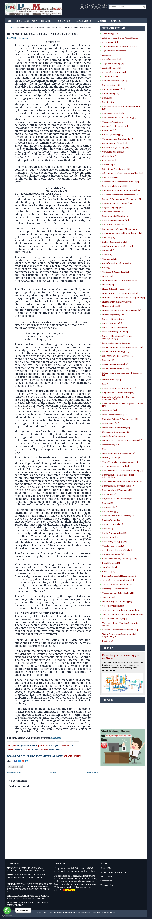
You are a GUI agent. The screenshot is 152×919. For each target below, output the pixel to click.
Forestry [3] (108, 250)
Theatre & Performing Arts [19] (117, 584)
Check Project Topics (27, 20)
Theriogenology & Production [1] (118, 593)
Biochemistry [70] (111, 85)
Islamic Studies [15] (111, 380)
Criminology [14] (110, 156)
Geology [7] (107, 267)
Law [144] (106, 384)
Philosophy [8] (109, 494)
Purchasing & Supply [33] (114, 542)
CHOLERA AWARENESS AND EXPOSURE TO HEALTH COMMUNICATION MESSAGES (28, 897)
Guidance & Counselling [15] (115, 272)
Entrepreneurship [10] (113, 212)
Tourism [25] (108, 597)
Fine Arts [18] (108, 238)
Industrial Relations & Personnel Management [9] (117, 337)
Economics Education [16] (114, 186)
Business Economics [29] (114, 113)
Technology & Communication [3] (118, 580)
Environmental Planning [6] (115, 216)
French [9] (107, 255)
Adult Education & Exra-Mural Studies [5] (121, 38)
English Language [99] (112, 208)
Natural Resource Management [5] (118, 453)
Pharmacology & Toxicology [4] (117, 490)
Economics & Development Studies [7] (120, 182)
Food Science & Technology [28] (117, 246)
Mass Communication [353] (115, 415)
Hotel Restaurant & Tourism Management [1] (123, 297)
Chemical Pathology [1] (113, 122)
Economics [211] (110, 177)
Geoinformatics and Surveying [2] (118, 263)
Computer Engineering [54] (115, 147)
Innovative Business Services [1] (117, 356)
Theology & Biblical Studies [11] (117, 589)
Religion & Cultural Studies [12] (117, 550)
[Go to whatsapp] (7, 910)
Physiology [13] (109, 507)
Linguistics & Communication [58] (118, 393)
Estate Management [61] (113, 225)
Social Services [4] (111, 563)
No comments (24, 38)
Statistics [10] (108, 571)
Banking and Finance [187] (114, 81)
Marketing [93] (109, 410)
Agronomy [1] (108, 55)
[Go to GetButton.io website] (7, 916)
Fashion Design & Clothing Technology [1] (122, 233)
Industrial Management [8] (115, 332)
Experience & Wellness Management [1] (121, 229)
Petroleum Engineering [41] (115, 466)
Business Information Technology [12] (120, 117)
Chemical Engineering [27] (115, 126)
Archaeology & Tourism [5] (115, 72)
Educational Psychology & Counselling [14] (122, 173)
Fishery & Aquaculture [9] (114, 242)
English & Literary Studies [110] (117, 203)
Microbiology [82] (110, 445)
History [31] (108, 285)
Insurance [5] (108, 360)
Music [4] (106, 449)
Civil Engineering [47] (112, 135)
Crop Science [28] (110, 160)
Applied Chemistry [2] (113, 63)
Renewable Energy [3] (113, 554)
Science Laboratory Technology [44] (119, 559)
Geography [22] (109, 259)
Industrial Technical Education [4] (118, 343)
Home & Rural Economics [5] (116, 289)
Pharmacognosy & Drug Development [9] (122, 481)
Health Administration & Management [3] (121, 280)
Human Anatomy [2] (111, 306)
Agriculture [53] (110, 42)
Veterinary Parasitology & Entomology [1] (122, 610)
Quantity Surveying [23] (113, 546)
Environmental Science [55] (115, 220)
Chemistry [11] (109, 130)
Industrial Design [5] (112, 323)
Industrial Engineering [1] (114, 327)
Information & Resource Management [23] (122, 347)
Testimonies (101, 20)
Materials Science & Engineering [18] (120, 419)
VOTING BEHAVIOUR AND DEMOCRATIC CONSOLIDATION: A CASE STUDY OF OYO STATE (27, 877)
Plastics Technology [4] (113, 520)
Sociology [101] (109, 567)
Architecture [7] (110, 76)
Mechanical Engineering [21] (115, 432)
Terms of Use (106, 885)
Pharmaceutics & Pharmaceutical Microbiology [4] (118, 476)
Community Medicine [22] (114, 143)
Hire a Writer (46, 20)
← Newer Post (14, 772)
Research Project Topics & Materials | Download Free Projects (85, 912)
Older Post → (92, 772)
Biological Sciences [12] (113, 89)
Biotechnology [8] (110, 93)
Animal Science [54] (111, 59)
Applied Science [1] (111, 68)
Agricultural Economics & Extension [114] (121, 46)
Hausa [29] (107, 276)
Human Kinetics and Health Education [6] (121, 310)
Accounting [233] (110, 33)
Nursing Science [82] (112, 458)
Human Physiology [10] (113, 315)
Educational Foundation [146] (116, 169)
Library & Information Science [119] (119, 388)
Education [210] (109, 165)
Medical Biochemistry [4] (114, 436)
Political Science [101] (112, 524)
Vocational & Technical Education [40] (120, 630)
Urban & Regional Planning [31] (117, 601)
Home (9, 20)
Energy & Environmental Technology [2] (121, 199)
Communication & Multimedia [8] (117, 139)
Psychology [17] (109, 529)
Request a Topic (63, 20)
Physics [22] (108, 503)
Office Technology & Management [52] (120, 462)
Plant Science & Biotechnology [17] (118, 516)
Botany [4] (107, 98)
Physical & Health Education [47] (117, 499)
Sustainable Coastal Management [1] (119, 576)
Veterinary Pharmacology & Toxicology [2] (122, 614)
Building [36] (108, 102)
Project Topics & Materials (113, 872)
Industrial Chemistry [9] (113, 319)
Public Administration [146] (115, 533)
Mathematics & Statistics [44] (116, 428)
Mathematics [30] (110, 423)
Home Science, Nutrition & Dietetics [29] (121, 293)
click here (55, 737)
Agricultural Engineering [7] (115, 51)
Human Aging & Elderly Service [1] (118, 302)
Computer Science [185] (113, 152)
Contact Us (116, 20)
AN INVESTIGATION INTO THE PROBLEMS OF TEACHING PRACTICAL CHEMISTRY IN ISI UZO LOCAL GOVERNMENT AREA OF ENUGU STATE (29, 888)
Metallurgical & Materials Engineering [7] (122, 440)
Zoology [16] (108, 641)
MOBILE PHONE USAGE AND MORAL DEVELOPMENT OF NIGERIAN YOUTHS (26, 869)
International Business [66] (115, 364)
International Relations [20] (115, 369)
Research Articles (83, 20)
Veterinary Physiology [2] (114, 619)
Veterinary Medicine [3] (113, 606)
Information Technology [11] (115, 351)
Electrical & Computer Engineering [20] (121, 190)
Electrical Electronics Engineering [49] (120, 195)
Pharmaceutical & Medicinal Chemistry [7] (122, 470)
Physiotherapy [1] (110, 512)
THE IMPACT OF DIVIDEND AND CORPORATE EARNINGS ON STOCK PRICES (42, 33)
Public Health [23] (110, 537)
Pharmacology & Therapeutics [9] (118, 486)
